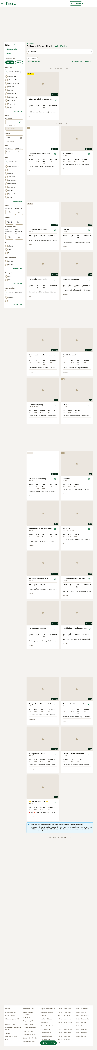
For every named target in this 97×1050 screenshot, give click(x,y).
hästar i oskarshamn (65, 1029)
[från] (9, 151)
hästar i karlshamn (64, 1036)
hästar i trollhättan (64, 1033)
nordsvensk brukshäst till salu (13, 1028)
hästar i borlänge (64, 1015)
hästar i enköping (64, 1039)
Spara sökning (34, 62)
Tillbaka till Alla (11, 49)
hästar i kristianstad (82, 1019)
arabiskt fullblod (11, 1024)
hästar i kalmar (81, 1036)
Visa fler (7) (17, 111)
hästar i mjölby (81, 1022)
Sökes (19, 62)
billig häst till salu (46, 1012)
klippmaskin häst (29, 1041)
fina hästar (26, 1017)
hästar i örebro (81, 1012)
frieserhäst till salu (29, 1028)
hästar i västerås (81, 1033)
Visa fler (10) (17, 268)
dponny (43, 1015)
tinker (7, 1040)
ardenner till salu (11, 1036)
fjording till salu (10, 1012)
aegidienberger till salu (48, 1009)
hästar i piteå (45, 1039)
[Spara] (55, 100)
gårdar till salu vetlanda (28, 1013)
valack (7, 1033)
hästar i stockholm (64, 1009)
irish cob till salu (28, 1009)
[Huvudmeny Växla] (2, 3)
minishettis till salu (47, 1026)
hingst (7, 1009)
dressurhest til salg (29, 1034)
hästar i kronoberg (82, 1029)
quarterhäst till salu (30, 1038)
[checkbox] (6, 76)
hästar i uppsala (46, 1033)
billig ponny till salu (29, 1021)
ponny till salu (10, 1015)
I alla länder (60, 46)
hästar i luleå (45, 1029)
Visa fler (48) (17, 305)
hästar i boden (81, 1026)
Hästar (8, 54)
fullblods (32, 58)
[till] (19, 151)
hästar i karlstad (46, 1036)
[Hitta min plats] (20, 122)
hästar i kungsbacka (82, 1015)
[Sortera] (81, 62)
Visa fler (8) (17, 284)
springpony (44, 1022)
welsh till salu (28, 1031)
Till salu (10, 62)
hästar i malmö (63, 1043)
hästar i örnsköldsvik (65, 1022)
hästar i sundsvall (82, 1009)
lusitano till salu (46, 1019)
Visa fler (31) (17, 201)
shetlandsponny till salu (12, 1020)
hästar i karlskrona (64, 1019)
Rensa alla (18, 45)
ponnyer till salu (28, 1024)
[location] (14, 121)
